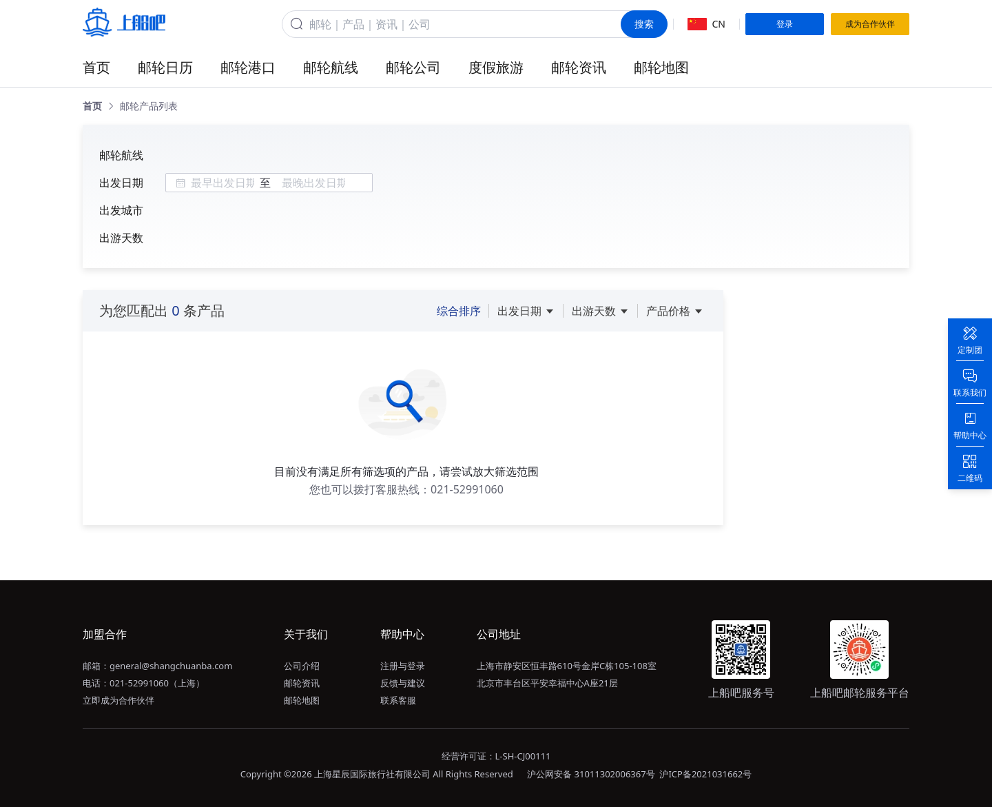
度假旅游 (496, 67)
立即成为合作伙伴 (118, 700)
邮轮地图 (661, 67)
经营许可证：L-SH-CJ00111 (496, 756)
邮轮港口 (248, 67)
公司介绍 (302, 666)
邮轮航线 (330, 67)
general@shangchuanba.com (171, 666)
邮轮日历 (165, 67)
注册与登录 (402, 666)
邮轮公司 (413, 67)
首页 (96, 67)
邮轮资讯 (578, 67)
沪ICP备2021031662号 (705, 774)
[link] (92, 106)
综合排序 (459, 310)
